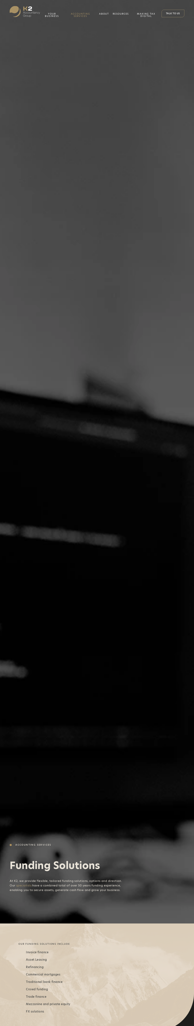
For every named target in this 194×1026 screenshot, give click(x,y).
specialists (23, 885)
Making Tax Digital (146, 15)
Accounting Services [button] (80, 15)
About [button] (104, 13)
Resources (121, 13)
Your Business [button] (52, 15)
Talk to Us (173, 13)
